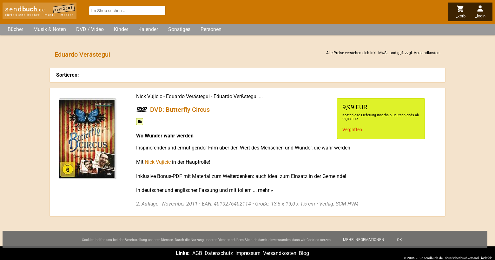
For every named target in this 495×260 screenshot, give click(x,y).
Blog (304, 253)
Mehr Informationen (363, 243)
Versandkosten (426, 53)
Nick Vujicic (149, 96)
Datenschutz (219, 253)
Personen (211, 29)
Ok (399, 243)
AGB (197, 253)
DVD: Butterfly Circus (180, 109)
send (25, 9)
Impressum (248, 253)
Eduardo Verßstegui (236, 96)
